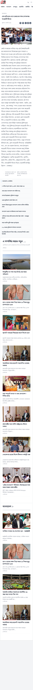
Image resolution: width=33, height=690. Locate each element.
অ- (20, 23)
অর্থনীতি (27, 7)
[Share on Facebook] (26, 23)
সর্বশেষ (2, 7)
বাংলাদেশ (8, 7)
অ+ (23, 23)
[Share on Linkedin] (30, 23)
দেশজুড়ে (15, 7)
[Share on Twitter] (28, 23)
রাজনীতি (21, 7)
